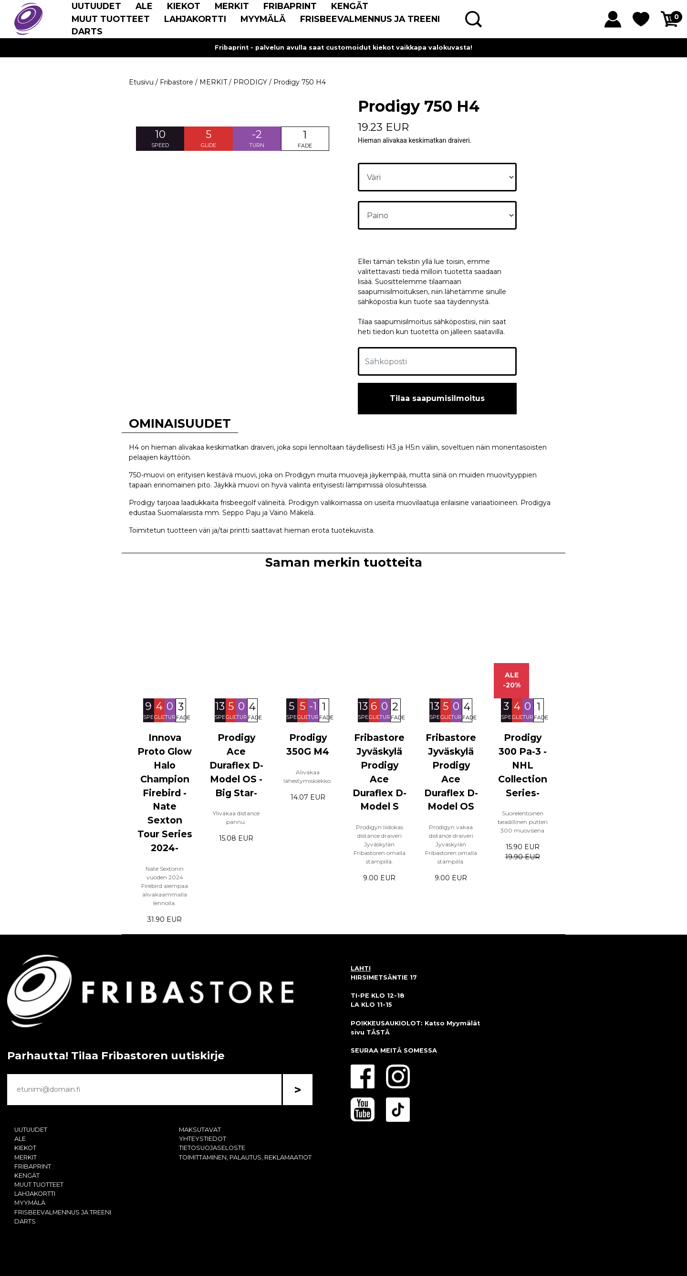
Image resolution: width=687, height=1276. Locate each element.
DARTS (87, 31)
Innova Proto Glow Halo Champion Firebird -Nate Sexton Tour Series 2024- (164, 792)
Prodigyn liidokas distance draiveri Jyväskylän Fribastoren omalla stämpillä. (380, 844)
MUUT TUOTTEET (111, 19)
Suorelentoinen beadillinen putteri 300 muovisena (523, 822)
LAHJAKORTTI (195, 19)
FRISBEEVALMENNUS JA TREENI (370, 19)
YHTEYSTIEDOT (202, 1138)
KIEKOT (183, 6)
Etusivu (141, 82)
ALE (144, 6)
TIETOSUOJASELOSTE (212, 1147)
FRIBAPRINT (290, 6)
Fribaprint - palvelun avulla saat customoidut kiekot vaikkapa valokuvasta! (343, 47)
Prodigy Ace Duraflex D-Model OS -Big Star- (236, 765)
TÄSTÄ (378, 1032)
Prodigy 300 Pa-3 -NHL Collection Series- (522, 765)
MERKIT (232, 6)
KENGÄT (349, 6)
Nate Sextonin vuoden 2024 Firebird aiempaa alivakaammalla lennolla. (164, 886)
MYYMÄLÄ (263, 19)
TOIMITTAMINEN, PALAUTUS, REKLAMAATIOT (245, 1157)
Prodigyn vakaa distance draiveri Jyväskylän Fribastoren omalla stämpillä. (451, 844)
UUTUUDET (96, 6)
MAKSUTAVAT (200, 1129)
